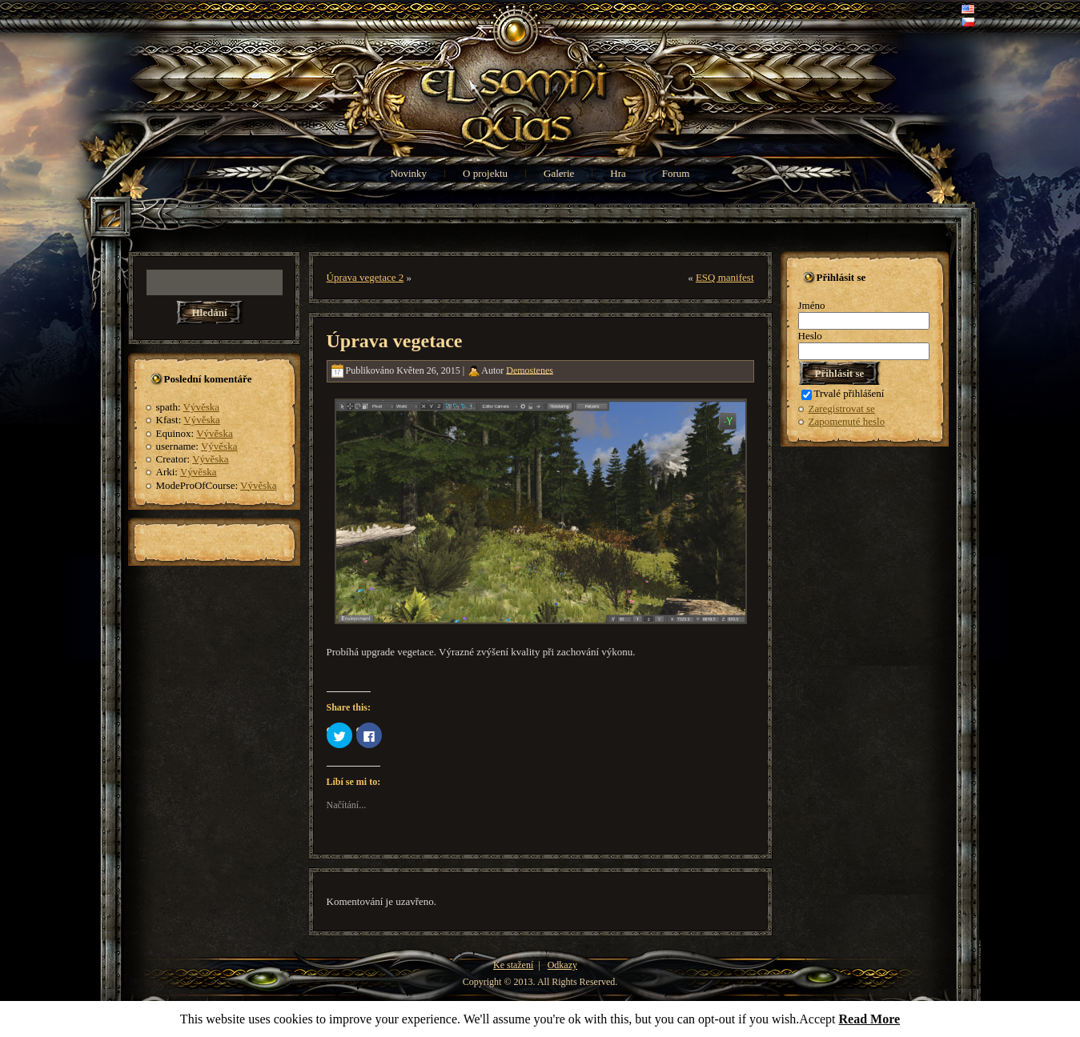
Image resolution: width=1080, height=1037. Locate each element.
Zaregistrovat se (842, 408)
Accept (817, 1019)
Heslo (810, 336)
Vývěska (201, 407)
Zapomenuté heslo (847, 421)
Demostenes (529, 369)
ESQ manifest (725, 277)
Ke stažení (513, 965)
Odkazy (562, 965)
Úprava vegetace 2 (365, 277)
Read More (870, 1019)
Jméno (811, 305)
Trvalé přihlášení (843, 393)
